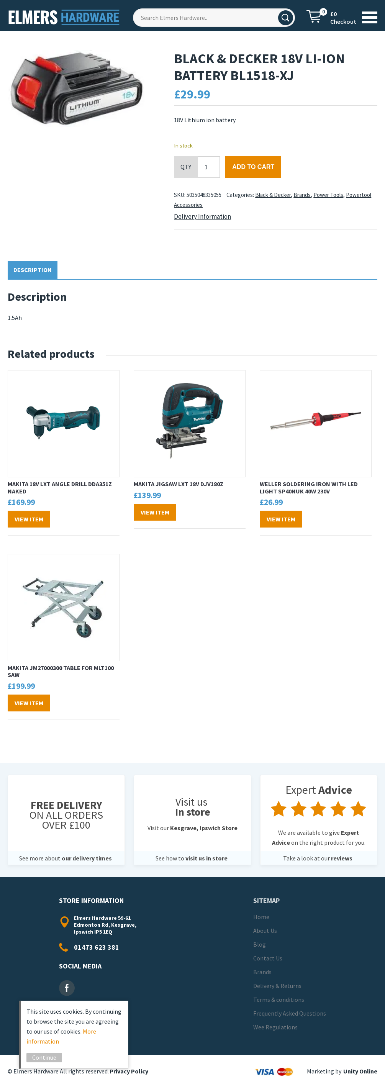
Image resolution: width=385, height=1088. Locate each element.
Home (261, 917)
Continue (44, 1057)
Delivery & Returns (277, 986)
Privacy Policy (129, 1071)
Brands (302, 194)
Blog (259, 944)
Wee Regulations (275, 1027)
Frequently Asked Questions (289, 1013)
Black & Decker (273, 194)
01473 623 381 (96, 947)
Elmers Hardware (64, 17)
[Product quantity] (209, 167)
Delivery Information (202, 216)
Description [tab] (32, 270)
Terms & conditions (278, 999)
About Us (265, 930)
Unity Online (360, 1071)
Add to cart (253, 167)
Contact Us (267, 958)
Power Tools (328, 194)
